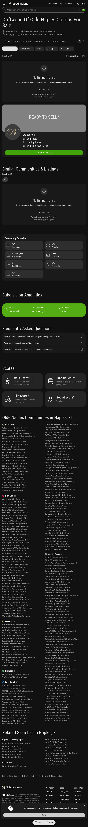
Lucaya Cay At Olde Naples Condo (57, 462)
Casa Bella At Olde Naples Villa (13, 708)
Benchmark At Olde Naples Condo (14, 702)
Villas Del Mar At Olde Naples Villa (14, 491)
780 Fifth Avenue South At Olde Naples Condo (18, 697)
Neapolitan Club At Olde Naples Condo (15, 655)
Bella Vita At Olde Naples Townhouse (15, 521)
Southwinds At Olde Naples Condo (14, 608)
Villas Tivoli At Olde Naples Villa (13, 496)
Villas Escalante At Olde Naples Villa (57, 552)
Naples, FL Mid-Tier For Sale (56, 748)
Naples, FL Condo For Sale (12, 752)
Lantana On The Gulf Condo (55, 457)
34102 (16, 31)
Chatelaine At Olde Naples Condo (14, 537)
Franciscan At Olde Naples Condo (14, 551)
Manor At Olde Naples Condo (12, 649)
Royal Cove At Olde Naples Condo (57, 506)
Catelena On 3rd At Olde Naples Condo (15, 710)
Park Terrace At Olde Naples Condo (14, 660)
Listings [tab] (8, 42)
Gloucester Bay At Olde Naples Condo (58, 438)
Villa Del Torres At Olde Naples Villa (57, 541)
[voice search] (80, 10)
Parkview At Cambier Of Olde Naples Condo (60, 487)
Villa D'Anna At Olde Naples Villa (13, 488)
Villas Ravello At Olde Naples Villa (14, 619)
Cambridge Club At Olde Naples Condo (15, 532)
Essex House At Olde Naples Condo (14, 641)
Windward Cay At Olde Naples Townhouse (16, 622)
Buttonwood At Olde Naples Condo (14, 526)
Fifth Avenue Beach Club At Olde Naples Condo (18, 442)
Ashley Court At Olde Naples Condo (14, 510)
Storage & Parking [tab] (23, 42)
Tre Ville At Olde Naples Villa (55, 533)
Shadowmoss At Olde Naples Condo (58, 520)
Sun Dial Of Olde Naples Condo (13, 480)
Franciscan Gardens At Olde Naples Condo (17, 644)
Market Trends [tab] (42, 42)
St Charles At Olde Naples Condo (14, 472)
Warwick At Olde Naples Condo (13, 671)
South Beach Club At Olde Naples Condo (16, 605)
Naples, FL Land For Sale (11, 760)
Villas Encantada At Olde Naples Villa (57, 550)
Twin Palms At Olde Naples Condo (14, 668)
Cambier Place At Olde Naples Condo (15, 529)
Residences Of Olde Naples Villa (56, 498)
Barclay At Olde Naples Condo (12, 699)
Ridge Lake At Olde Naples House (14, 461)
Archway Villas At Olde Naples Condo (15, 507)
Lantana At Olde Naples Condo (13, 581)
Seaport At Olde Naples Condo (13, 600)
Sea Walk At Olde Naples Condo (56, 517)
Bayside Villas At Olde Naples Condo (15, 633)
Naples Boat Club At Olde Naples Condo (16, 589)
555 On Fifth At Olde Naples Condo (14, 694)
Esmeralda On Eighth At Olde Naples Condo (17, 439)
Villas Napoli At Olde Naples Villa (13, 493)
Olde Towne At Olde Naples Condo (57, 476)
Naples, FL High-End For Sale (56, 750)
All (5, 182)
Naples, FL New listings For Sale (56, 769)
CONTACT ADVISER (44, 155)
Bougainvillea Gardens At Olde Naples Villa (17, 705)
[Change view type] (83, 56)
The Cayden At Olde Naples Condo (14, 485)
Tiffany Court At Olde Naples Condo (14, 616)
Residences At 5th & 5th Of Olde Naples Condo (61, 495)
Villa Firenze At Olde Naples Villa (56, 544)
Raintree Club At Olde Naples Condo (57, 492)
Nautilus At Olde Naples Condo (56, 471)
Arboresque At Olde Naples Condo (14, 505)
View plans (66, 4)
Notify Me (44, 91)
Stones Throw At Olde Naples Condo (15, 477)
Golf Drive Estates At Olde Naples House (16, 562)
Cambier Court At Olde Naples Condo (15, 636)
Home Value (52, 4)
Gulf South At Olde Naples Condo (56, 443)
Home (4, 782)
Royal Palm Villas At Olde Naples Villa (15, 464)
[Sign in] (83, 3)
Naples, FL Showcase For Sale (55, 756)
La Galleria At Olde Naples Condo (14, 444)
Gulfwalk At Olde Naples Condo (13, 565)
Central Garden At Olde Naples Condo (15, 680)
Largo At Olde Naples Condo (12, 584)
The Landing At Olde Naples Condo (57, 528)
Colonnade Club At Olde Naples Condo (15, 540)
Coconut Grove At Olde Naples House (15, 716)
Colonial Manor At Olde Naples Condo (15, 718)
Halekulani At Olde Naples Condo (14, 567)
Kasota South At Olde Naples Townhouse (59, 449)
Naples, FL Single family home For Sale (16, 749)
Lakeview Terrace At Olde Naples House (59, 454)
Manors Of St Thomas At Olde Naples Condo (60, 465)
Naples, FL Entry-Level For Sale (14, 772)
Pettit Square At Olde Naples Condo (14, 458)
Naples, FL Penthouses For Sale (56, 761)
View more (7, 817)
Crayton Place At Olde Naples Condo (15, 546)
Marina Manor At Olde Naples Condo (15, 652)
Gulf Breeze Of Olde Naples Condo (57, 441)
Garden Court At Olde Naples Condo (15, 556)
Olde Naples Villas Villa (10, 658)
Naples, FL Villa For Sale (11, 755)
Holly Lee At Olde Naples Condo (13, 573)
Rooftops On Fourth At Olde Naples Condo (60, 503)
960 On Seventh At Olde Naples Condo (15, 630)
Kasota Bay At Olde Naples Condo (14, 647)
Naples (8, 31)
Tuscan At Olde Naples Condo (55, 536)
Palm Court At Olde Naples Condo (14, 455)
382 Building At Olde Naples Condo (14, 434)
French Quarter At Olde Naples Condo (58, 435)
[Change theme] (77, 3)
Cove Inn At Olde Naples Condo (13, 543)
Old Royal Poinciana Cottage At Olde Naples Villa (61, 473)
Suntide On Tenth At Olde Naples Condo (16, 611)
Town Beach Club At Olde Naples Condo (59, 530)
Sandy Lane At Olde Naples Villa (56, 514)
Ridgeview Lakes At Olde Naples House (58, 501)
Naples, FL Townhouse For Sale (14, 757)
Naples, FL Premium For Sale (56, 745)
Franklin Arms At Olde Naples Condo (57, 433)
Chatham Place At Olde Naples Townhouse (17, 713)
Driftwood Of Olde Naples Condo (13, 729)
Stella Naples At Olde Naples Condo (14, 474)
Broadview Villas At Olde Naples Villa (15, 524)
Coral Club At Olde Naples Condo (14, 721)
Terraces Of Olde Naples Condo (13, 483)
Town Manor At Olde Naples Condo (14, 666)
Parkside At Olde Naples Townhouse (57, 482)
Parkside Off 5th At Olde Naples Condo (58, 484)
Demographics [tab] (59, 42)
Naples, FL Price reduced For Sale (57, 767)
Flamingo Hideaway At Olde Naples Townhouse (61, 430)
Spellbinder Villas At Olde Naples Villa (15, 469)
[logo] (18, 5)
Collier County (14, 782)
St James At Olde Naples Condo (56, 522)
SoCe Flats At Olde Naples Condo (14, 466)
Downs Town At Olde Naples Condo (14, 727)
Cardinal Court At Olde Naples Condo (15, 535)
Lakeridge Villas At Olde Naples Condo (15, 578)
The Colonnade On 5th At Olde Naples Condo (17, 614)
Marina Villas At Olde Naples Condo (57, 468)
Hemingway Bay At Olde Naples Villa (57, 446)
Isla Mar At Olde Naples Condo (13, 576)
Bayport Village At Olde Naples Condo (15, 513)
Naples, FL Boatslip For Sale (12, 763)
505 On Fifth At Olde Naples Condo (14, 691)
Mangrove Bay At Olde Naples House (15, 450)
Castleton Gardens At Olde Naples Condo (16, 638)
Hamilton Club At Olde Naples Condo (15, 570)
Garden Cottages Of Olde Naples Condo (16, 554)
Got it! (66, 821)
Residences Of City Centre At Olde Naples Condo (19, 663)
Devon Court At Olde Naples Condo (14, 724)
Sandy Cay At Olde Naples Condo (56, 511)
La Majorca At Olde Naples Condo (14, 447)
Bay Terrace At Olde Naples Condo (14, 436)
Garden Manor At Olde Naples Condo (15, 559)
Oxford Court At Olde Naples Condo (14, 592)
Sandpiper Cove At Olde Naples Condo (58, 509)
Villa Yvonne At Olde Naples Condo (57, 547)
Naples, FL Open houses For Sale (56, 764)
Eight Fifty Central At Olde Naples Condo (16, 548)
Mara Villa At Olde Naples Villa (12, 586)
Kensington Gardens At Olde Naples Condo (60, 452)
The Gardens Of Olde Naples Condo (57, 525)
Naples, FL (25, 782)
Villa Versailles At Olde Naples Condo (15, 683)
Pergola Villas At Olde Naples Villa (57, 490)
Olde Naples (27, 31)
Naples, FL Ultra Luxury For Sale (56, 753)
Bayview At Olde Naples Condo (13, 516)
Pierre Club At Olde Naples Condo (14, 595)
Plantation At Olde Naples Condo (14, 597)
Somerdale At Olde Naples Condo (14, 603)
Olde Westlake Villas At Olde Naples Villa (59, 479)
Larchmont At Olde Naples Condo (57, 460)
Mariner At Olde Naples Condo (13, 453)
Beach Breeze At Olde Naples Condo (15, 518)
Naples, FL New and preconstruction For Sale (61, 759)
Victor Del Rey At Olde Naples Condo (57, 539)
